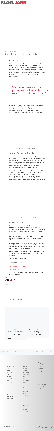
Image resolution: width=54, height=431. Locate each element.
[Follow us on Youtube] (46, 427)
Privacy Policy (10, 370)
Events (8, 368)
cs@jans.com (41, 388)
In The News (10, 366)
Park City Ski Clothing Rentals (17, 266)
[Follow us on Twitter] (43, 427)
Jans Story (9, 365)
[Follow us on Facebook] (39, 427)
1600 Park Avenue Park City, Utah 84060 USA (26, 409)
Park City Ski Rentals (14, 269)
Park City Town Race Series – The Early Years (15, 334)
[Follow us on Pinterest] (52, 427)
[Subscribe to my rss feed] (36, 427)
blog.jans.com (7, 426)
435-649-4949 (42, 386)
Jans (7, 57)
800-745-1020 (42, 384)
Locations (40, 374)
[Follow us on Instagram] (49, 427)
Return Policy (26, 374)
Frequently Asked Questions (25, 393)
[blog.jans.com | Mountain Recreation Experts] (14, 3)
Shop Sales (41, 368)
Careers (9, 380)
